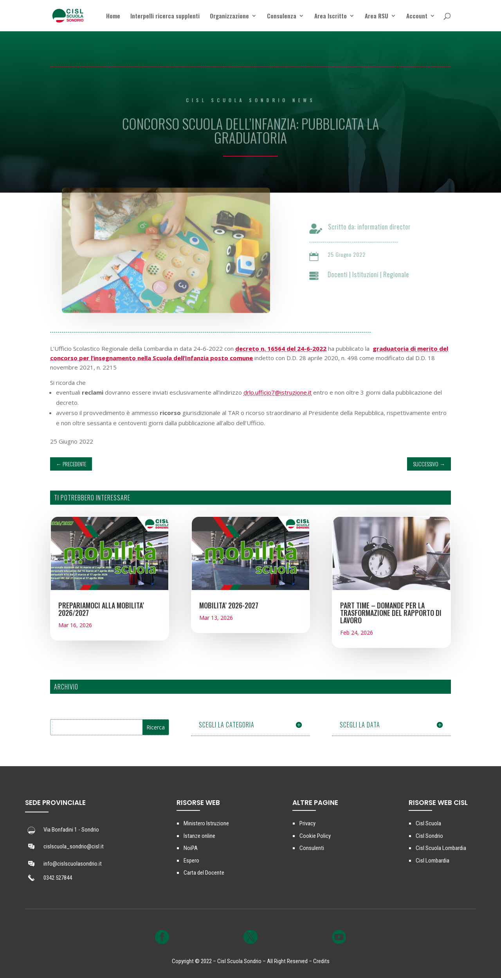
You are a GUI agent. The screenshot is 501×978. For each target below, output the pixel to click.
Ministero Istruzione (206, 823)
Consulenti (311, 848)
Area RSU (376, 16)
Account (416, 16)
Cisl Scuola (428, 823)
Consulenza (281, 16)
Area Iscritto (330, 16)
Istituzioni (371, 274)
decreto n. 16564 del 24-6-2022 (280, 348)
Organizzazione (229, 16)
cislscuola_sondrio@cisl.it (73, 846)
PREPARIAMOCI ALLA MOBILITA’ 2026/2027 (101, 609)
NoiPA (191, 848)
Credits (321, 961)
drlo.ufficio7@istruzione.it (277, 392)
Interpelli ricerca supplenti (165, 16)
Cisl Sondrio (429, 835)
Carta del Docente (204, 872)
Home (113, 16)
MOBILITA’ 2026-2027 (228, 605)
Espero (191, 860)
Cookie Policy (315, 835)
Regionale (402, 274)
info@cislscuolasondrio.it (72, 863)
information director (389, 226)
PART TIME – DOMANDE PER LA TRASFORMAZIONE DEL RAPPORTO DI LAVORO (391, 612)
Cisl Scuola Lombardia (441, 848)
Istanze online (199, 835)
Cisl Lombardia (432, 860)
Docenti (343, 274)
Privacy (307, 823)
